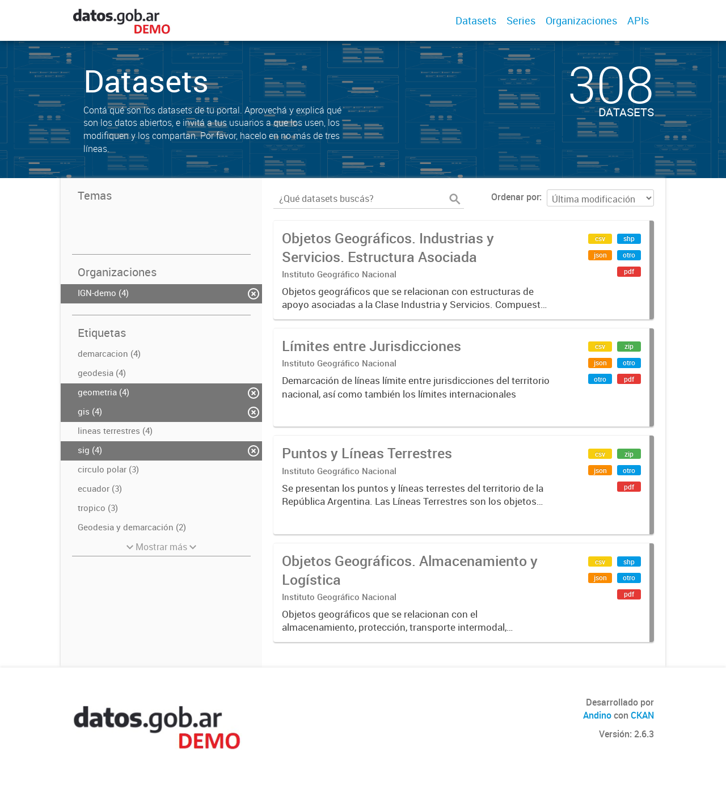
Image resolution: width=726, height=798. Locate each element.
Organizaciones (581, 20)
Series (520, 20)
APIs (638, 20)
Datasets (475, 20)
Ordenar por (515, 196)
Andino (597, 715)
